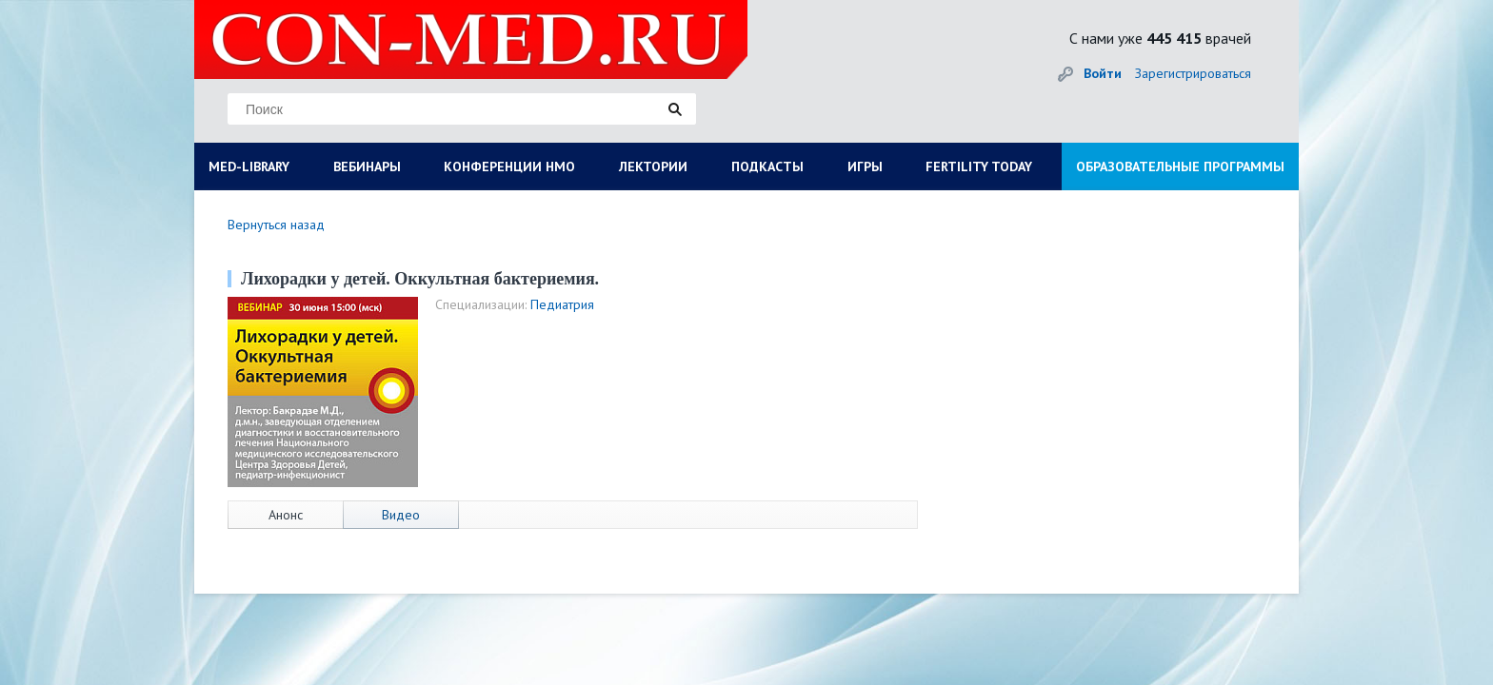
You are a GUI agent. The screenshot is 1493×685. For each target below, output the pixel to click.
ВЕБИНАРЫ (367, 166)
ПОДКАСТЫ (767, 166)
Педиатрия (562, 304)
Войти (1103, 73)
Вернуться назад (276, 224)
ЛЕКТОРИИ (653, 166)
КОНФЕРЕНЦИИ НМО (509, 166)
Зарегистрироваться (1193, 73)
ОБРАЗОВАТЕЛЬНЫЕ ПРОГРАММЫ (1180, 166)
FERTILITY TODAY (979, 166)
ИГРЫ (865, 166)
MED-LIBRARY (249, 166)
